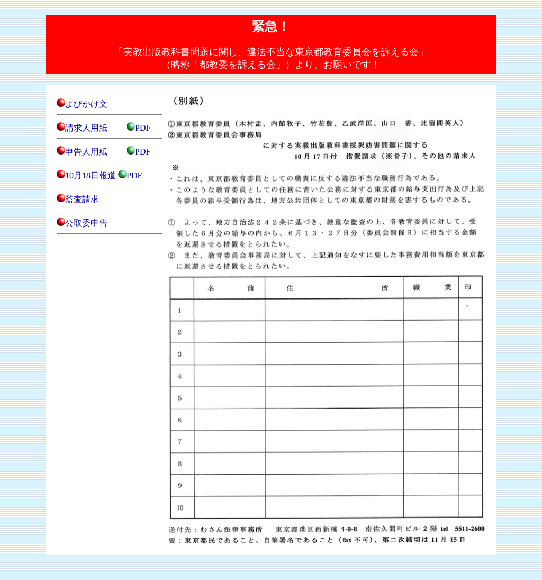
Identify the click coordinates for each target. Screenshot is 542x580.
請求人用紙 (86, 127)
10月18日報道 (90, 175)
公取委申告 (86, 223)
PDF (142, 127)
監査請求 (82, 199)
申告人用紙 (86, 151)
